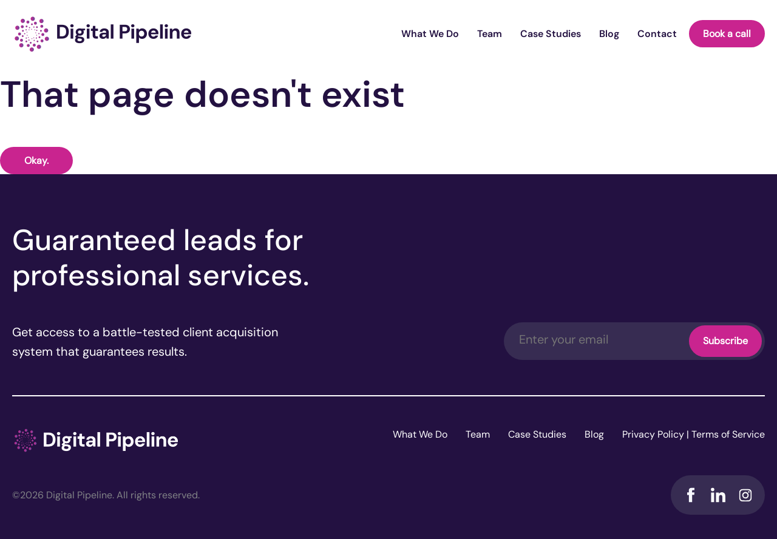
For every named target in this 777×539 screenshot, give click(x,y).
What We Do (430, 33)
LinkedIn (717, 495)
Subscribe (725, 340)
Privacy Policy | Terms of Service (693, 434)
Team (489, 33)
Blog (609, 33)
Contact (657, 33)
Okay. (36, 160)
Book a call (727, 33)
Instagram (745, 495)
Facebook (690, 495)
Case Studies (550, 33)
